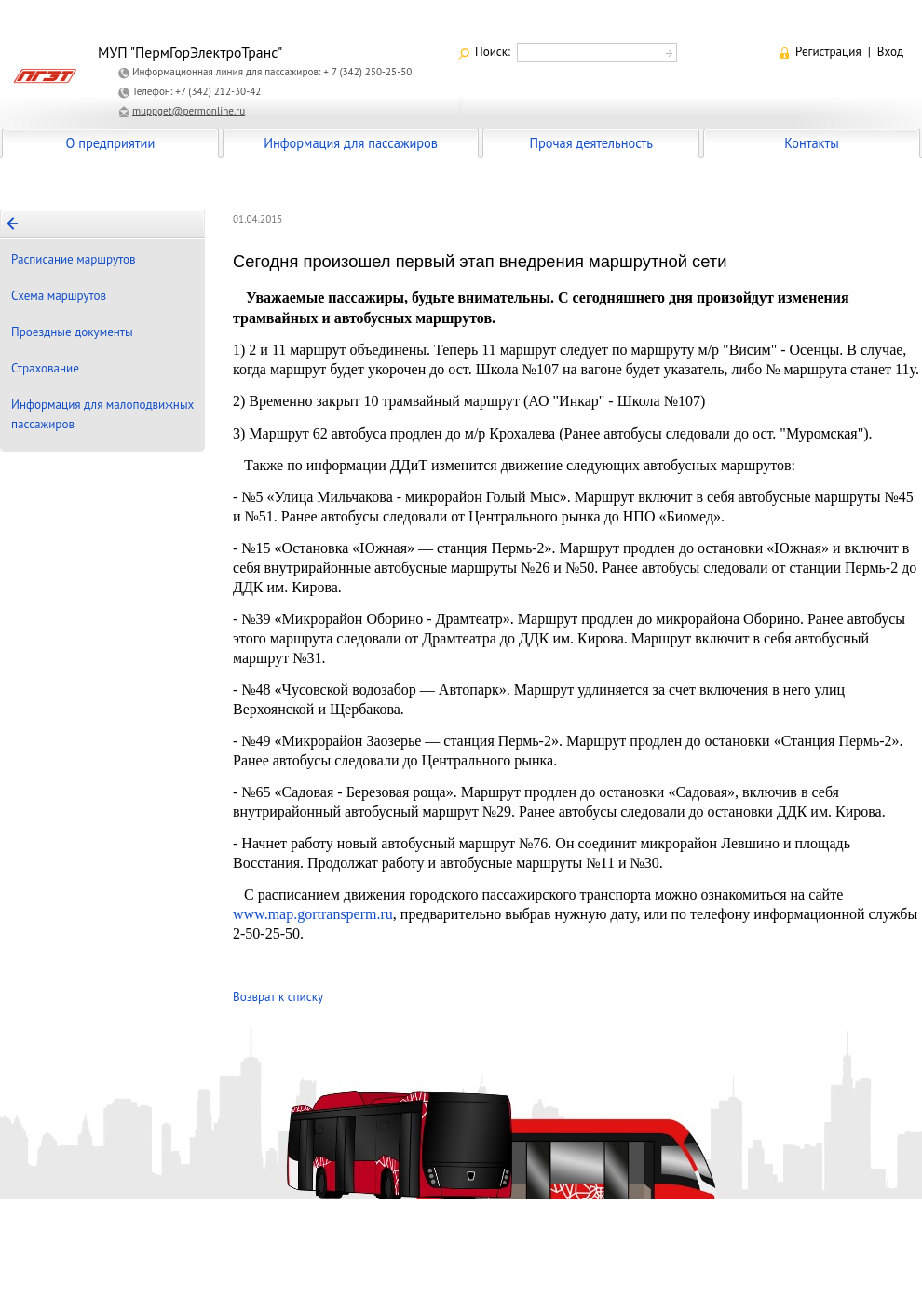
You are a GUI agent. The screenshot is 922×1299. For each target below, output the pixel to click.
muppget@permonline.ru (188, 110)
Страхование (45, 368)
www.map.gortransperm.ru (313, 914)
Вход (890, 52)
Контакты (811, 143)
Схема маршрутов (58, 296)
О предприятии (111, 143)
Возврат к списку (278, 997)
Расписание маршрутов (73, 259)
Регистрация (828, 52)
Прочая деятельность (591, 143)
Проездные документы (72, 332)
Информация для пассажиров (351, 143)
